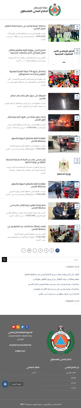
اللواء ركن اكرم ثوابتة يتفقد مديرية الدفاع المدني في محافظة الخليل (51, 274)
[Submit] (4, 259)
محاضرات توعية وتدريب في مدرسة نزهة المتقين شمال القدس (53, 284)
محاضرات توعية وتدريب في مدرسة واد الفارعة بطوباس (56, 289)
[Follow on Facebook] (27, 327)
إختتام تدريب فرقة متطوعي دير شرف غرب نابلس (58, 294)
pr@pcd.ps (20, 351)
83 (29, 250)
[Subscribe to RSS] (18, 327)
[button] (5, 384)
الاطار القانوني (71, 372)
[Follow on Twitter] (23, 327)
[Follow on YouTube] (14, 327)
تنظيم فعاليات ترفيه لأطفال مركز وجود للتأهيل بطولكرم (56, 279)
